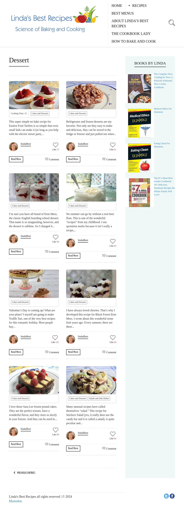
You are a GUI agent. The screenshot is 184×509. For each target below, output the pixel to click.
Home (117, 6)
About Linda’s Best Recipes (130, 23)
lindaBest (26, 143)
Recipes (139, 6)
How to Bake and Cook (134, 41)
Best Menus (123, 13)
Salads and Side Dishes (99, 398)
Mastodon (15, 501)
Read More (16, 159)
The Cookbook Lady (131, 34)
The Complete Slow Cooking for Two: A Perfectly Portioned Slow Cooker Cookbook (163, 81)
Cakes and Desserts (39, 113)
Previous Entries (26, 472)
